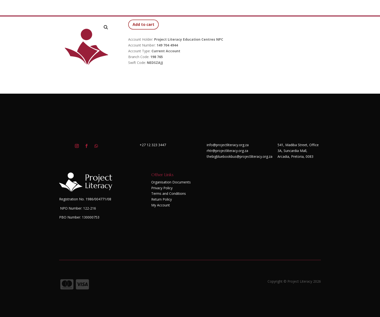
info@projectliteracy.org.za (228, 145)
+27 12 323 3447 (153, 145)
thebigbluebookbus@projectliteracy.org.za (239, 156)
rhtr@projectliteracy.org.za (227, 150)
